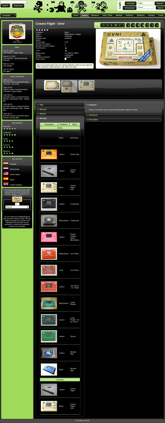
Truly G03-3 (17, 42)
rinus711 (6, 145)
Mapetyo (6, 151)
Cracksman (74, 204)
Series (60, 128)
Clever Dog (74, 154)
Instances (93, 105)
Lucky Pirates (73, 303)
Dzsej (5, 139)
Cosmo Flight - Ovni (73, 187)
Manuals (43, 109)
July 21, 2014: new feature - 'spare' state (13, 52)
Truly (17, 40)
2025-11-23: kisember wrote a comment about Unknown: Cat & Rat (16, 82)
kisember (6, 126)
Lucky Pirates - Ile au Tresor (74, 320)
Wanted (43, 114)
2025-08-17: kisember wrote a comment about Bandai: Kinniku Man (16, 116)
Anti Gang (74, 138)
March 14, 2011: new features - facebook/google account (15, 58)
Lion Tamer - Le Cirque (74, 287)
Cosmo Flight (73, 171)
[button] (5, 5)
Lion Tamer (74, 254)
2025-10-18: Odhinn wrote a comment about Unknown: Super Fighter (15, 89)
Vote (41, 105)
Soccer (73, 336)
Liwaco (61, 154)
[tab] (60, 105)
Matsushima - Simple (73, 34)
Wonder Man (73, 353)
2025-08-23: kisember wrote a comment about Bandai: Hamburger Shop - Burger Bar (16, 98)
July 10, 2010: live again (8, 70)
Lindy (61, 270)
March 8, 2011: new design (9, 65)
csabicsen (7, 133)
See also (43, 118)
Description (93, 120)
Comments (93, 115)
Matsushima (63, 220)
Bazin (61, 138)
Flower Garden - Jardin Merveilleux (74, 237)
